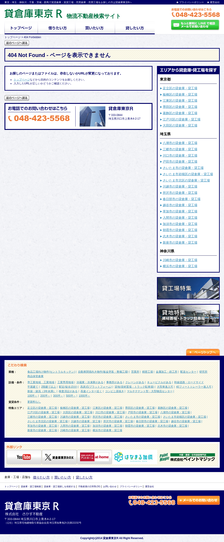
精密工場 (147, 371)
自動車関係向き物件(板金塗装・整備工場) (103, 371)
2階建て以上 (48, 386)
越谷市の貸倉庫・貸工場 (180, 205)
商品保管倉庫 (35, 376)
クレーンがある (134, 382)
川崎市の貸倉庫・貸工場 (180, 260)
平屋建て (32, 386)
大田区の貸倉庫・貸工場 (180, 125)
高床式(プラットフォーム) (96, 386)
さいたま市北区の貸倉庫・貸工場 (186, 180)
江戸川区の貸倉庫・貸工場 (181, 119)
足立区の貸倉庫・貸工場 (180, 88)
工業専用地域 (65, 382)
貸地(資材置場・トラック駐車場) (134, 386)
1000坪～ (84, 395)
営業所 (135, 371)
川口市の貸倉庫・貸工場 (180, 155)
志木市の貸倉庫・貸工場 (180, 236)
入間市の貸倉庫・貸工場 (180, 217)
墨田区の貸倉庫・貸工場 (180, 107)
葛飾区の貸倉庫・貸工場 (180, 113)
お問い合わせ (110, 486)
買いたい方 (62, 477)
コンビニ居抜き (114, 391)
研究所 (203, 371)
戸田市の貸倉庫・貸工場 (180, 161)
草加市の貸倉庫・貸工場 (180, 211)
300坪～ (58, 395)
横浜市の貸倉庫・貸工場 (180, 266)
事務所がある (114, 382)
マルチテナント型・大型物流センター (150, 391)
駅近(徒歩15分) (68, 386)
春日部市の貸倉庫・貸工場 (181, 199)
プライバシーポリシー (191, 2)
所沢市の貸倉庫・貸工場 (180, 193)
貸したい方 (84, 477)
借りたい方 (41, 477)
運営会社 (215, 2)
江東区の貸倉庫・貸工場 (180, 100)
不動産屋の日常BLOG (89, 486)
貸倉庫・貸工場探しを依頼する (59, 486)
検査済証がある (68, 391)
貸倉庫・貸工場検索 (31, 486)
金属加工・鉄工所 (166, 371)
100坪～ (32, 395)
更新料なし (34, 401)
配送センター (188, 371)
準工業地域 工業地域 (40, 382)
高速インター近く (91, 391)
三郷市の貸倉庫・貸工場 (180, 149)
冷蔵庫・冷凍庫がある (89, 382)
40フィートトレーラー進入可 (193, 386)
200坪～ (45, 395)
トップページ (22, 79)
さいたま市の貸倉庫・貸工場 (183, 168)
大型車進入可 (165, 386)
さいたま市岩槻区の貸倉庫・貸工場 (188, 174)
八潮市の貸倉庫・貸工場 (180, 143)
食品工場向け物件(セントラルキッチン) (51, 371)
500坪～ (71, 395)
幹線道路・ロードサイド (189, 382)
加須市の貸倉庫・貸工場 (180, 224)
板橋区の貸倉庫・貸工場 (180, 94)
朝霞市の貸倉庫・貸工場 (180, 230)
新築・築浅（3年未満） (41, 391)
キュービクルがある (159, 382)
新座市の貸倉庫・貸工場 (180, 242)
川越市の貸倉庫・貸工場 (180, 186)
